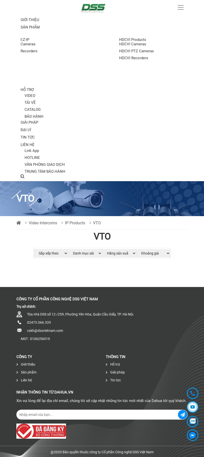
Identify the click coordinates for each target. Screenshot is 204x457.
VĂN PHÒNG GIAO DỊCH (45, 164)
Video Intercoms (43, 223)
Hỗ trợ (27, 89)
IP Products (75, 223)
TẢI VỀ (30, 102)
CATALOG (33, 109)
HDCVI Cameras (132, 44)
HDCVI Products (132, 39)
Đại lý (26, 130)
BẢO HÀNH (34, 116)
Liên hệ (27, 145)
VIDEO (30, 95)
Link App (32, 150)
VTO (97, 223)
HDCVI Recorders (133, 58)
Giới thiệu (30, 20)
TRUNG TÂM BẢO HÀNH (45, 171)
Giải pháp (29, 122)
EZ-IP (25, 39)
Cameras (28, 44)
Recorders (29, 51)
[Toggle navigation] (180, 7)
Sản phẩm (26, 372)
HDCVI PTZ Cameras (136, 51)
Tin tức (28, 137)
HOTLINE (32, 157)
